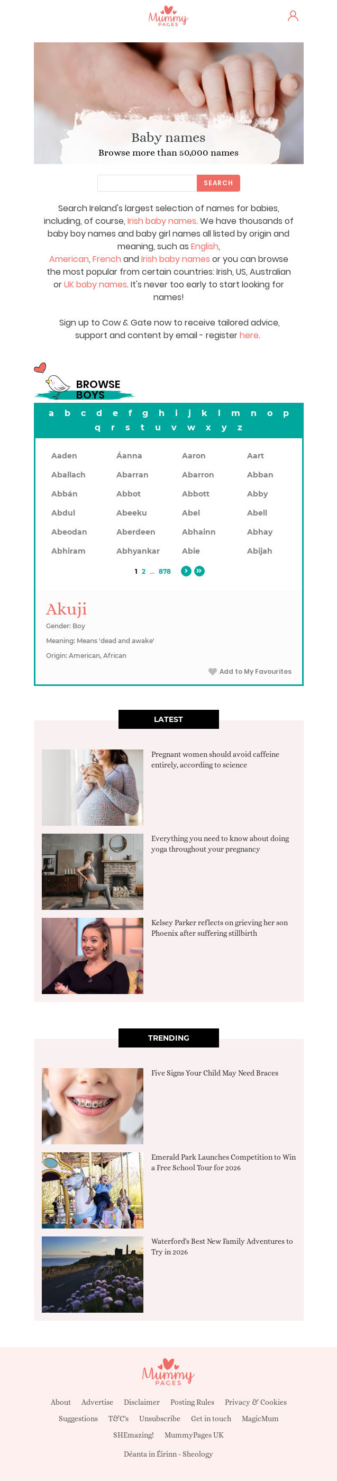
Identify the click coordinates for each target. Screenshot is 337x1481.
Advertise (97, 1402)
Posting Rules (192, 1402)
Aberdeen (136, 532)
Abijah (259, 551)
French (107, 259)
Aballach (68, 475)
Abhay (259, 532)
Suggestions (78, 1418)
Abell (257, 513)
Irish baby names (161, 221)
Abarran (132, 475)
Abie (191, 551)
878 (165, 571)
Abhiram (68, 551)
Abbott (196, 494)
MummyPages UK (194, 1435)
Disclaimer (142, 1402)
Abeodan (69, 532)
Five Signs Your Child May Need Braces (214, 1073)
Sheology (198, 1454)
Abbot (128, 494)
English (204, 246)
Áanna (129, 455)
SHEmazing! (133, 1435)
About (61, 1402)
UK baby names (95, 284)
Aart (255, 455)
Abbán (64, 494)
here (249, 335)
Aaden (64, 455)
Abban (260, 475)
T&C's (118, 1418)
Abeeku (131, 513)
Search (218, 182)
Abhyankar (138, 551)
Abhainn (199, 532)
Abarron (198, 475)
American (69, 259)
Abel (191, 513)
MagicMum (260, 1418)
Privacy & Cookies (256, 1402)
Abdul (63, 513)
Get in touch (211, 1418)
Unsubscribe (159, 1418)
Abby (257, 494)
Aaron (194, 455)
